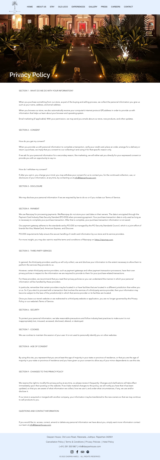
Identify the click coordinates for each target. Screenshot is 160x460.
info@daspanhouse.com (85, 178)
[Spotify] (88, 452)
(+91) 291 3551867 (68, 446)
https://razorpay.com (104, 239)
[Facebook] (77, 452)
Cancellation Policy (55, 441)
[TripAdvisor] (82, 452)
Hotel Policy (108, 441)
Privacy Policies (93, 441)
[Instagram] (72, 452)
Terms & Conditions (75, 441)
